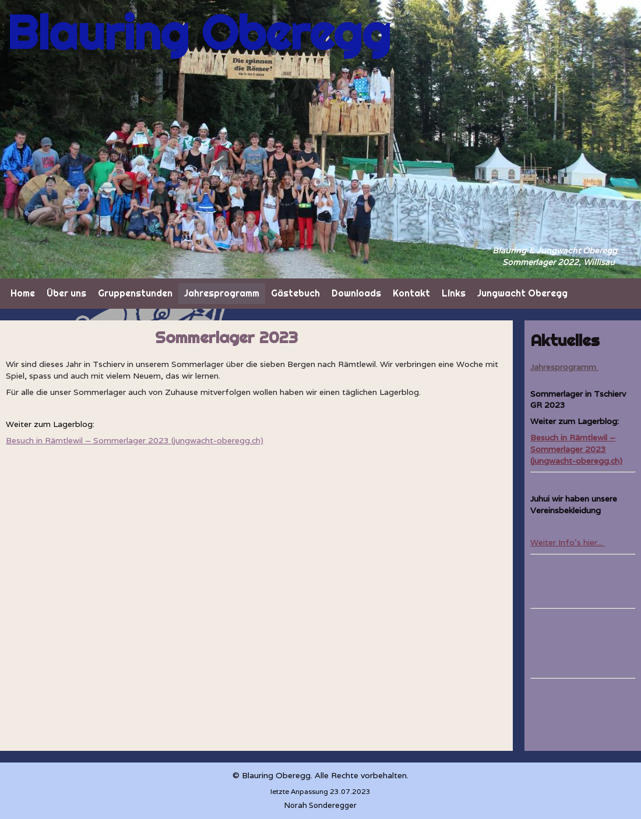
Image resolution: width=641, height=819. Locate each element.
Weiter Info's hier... (567, 542)
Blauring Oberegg (198, 32)
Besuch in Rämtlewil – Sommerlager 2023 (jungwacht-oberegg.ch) (576, 449)
